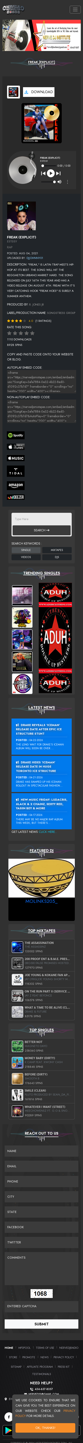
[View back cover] (21, 215)
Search (41, 530)
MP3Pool (24, 1348)
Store (13, 1357)
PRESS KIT (64, 1367)
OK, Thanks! (45, 1427)
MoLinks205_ (41, 901)
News (44, 1357)
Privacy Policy (64, 1357)
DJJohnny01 (35, 258)
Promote (28, 1357)
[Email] (41, 1166)
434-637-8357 (44, 1389)
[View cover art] (13, 92)
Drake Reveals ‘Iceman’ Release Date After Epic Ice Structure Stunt (39, 729)
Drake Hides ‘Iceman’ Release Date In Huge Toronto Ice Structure (36, 766)
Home (9, 1348)
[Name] (41, 1151)
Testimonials (41, 1374)
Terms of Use (45, 1348)
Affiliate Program (40, 1367)
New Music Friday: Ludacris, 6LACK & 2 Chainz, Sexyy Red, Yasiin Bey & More (41, 804)
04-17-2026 (35, 815)
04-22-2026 (36, 740)
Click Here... (48, 832)
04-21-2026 (36, 777)
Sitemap (16, 1367)
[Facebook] (9, 1417)
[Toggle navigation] (75, 9)
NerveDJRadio (68, 1348)
